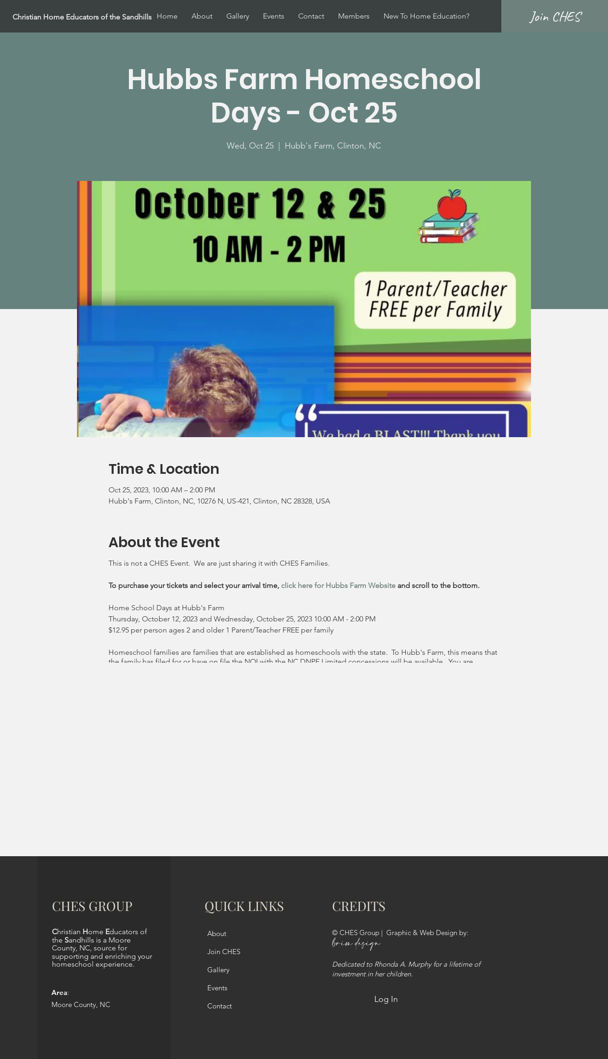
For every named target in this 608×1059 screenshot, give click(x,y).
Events (217, 987)
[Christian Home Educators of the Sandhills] (105, 17)
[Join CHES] (554, 16)
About (216, 933)
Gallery (218, 969)
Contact (219, 1005)
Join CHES (223, 951)
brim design (356, 944)
